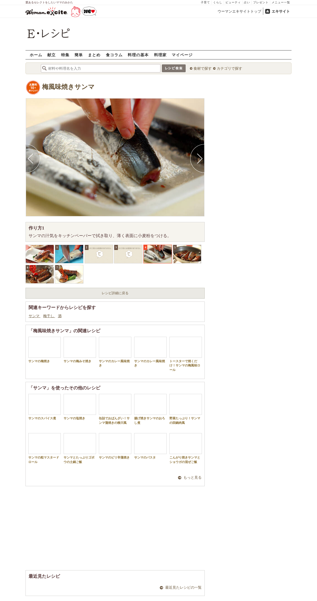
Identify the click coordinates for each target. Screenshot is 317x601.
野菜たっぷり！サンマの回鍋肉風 (185, 409)
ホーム (36, 54)
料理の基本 (138, 54)
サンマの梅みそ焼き (80, 350)
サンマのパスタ (150, 446)
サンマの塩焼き (80, 407)
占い (247, 2)
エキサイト (281, 11)
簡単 (78, 54)
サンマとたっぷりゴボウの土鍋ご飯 (80, 448)
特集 (65, 54)
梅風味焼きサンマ (68, 86)
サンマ (34, 316)
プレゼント (261, 2)
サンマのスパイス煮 (44, 407)
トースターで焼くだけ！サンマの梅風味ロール (185, 354)
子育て (205, 2)
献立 (51, 54)
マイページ (182, 54)
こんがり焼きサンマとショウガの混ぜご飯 (185, 448)
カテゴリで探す (229, 68)
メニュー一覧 (281, 2)
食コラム (114, 54)
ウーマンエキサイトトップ (239, 11)
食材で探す (203, 68)
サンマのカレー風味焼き (115, 352)
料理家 (160, 54)
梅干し (49, 316)
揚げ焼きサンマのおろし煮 (150, 409)
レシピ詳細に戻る (115, 293)
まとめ (94, 54)
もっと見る (192, 477)
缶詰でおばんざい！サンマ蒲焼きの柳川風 (115, 409)
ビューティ (233, 2)
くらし (217, 2)
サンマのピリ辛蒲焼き (115, 446)
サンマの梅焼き (44, 350)
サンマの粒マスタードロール (44, 448)
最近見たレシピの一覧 (183, 587)
